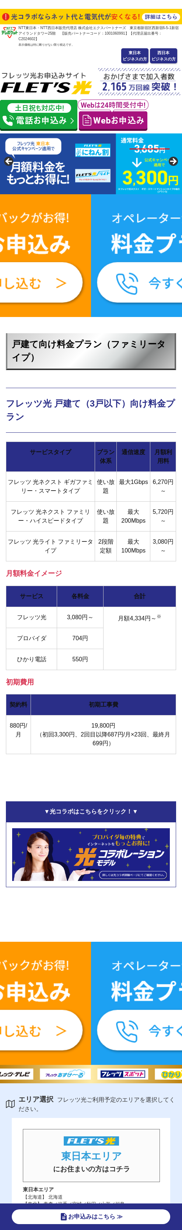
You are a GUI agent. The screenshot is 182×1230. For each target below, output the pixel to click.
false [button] (9, 161)
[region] (91, 163)
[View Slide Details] (91, 163)
